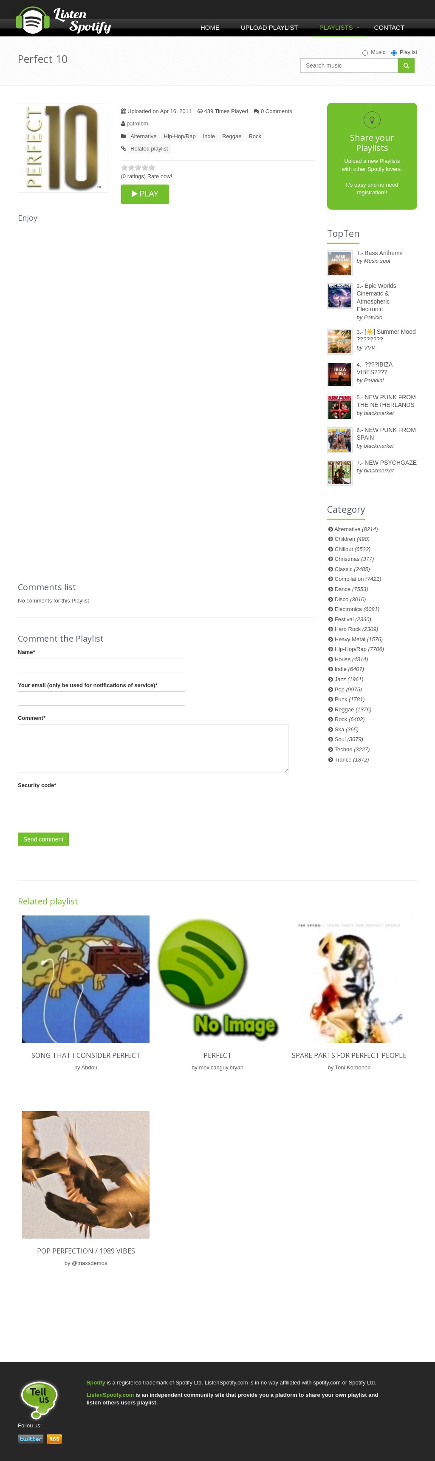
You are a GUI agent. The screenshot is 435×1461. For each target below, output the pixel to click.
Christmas (354, 559)
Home (210, 27)
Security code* (37, 785)
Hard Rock (357, 629)
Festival (353, 619)
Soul (349, 739)
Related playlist (149, 148)
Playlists (336, 27)
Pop (348, 689)
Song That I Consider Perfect (86, 1055)
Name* (26, 652)
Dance (351, 589)
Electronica (357, 609)
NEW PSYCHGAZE (390, 462)
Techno (352, 749)
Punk (350, 699)
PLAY (145, 194)
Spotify (96, 1382)
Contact (389, 27)
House (351, 659)
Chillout (353, 549)
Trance (352, 759)
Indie (209, 136)
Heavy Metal (359, 639)
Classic (352, 569)
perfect (217, 1055)
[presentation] (82, 807)
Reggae (232, 136)
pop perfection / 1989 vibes (86, 1251)
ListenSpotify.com (110, 1395)
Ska (347, 729)
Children (352, 539)
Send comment (43, 839)
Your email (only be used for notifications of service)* (87, 685)
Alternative (143, 136)
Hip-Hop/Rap (180, 136)
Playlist (404, 52)
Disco (350, 599)
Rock (255, 136)
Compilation (358, 579)
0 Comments (273, 111)
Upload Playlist (269, 27)
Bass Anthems (383, 253)
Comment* (31, 718)
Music (373, 52)
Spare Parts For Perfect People (349, 1055)
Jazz (349, 679)
